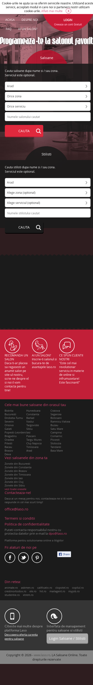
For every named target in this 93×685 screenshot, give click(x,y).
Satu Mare (56, 429)
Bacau (8, 447)
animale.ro (11, 587)
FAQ (8, 29)
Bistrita (9, 410)
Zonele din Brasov (16, 471)
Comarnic (56, 436)
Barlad (30, 418)
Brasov (9, 450)
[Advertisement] (46, 286)
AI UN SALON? (27, 29)
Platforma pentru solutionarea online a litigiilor (34, 540)
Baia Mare (56, 450)
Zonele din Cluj (14, 482)
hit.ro (43, 591)
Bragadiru (11, 436)
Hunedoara (33, 410)
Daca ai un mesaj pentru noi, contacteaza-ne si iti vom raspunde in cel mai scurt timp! (38, 497)
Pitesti (8, 443)
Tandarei (55, 447)
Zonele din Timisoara (18, 474)
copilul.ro (78, 587)
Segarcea (55, 414)
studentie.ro (12, 595)
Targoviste (32, 425)
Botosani (56, 418)
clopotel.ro (62, 587)
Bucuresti (10, 414)
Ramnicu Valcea (60, 421)
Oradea (9, 439)
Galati (8, 429)
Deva (8, 454)
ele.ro (32, 591)
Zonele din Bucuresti (17, 463)
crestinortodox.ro (15, 591)
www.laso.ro (42, 655)
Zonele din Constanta (18, 467)
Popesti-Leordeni (15, 432)
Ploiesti (55, 439)
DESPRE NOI (29, 20)
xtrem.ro (28, 595)
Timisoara (32, 447)
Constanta (32, 414)
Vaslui (30, 421)
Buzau (54, 425)
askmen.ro (27, 587)
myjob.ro (74, 591)
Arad (29, 450)
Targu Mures (34, 439)
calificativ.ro (44, 587)
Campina (56, 432)
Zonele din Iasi (14, 478)
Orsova (9, 425)
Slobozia (55, 443)
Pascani (31, 436)
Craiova (55, 410)
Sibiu (29, 429)
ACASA (10, 20)
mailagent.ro (57, 591)
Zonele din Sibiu (15, 485)
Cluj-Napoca (34, 443)
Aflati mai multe (52, 11)
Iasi (28, 432)
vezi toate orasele (15, 489)
